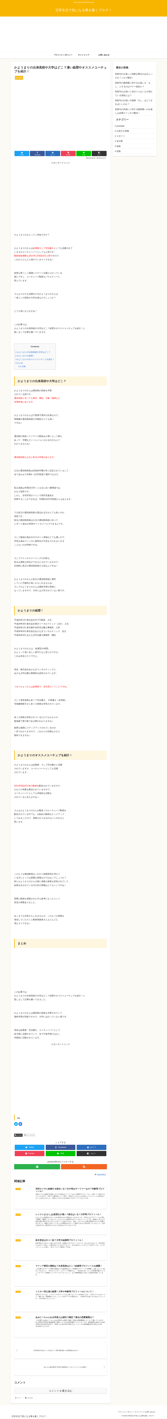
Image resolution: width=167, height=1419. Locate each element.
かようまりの (29, 1135)
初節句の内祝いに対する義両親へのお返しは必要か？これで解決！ (134, 111)
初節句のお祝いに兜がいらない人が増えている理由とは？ (134, 93)
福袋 (118, 146)
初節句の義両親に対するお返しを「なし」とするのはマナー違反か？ (133, 85)
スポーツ (120, 136)
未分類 (119, 141)
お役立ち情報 (122, 131)
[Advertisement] (83, 34)
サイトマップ (137, 1412)
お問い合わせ (149, 1412)
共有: (22, 366)
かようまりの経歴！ (25, 356)
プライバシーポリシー (122, 1412)
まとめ (19, 363)
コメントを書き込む (60, 1391)
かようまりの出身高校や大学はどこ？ (33, 352)
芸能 (118, 151)
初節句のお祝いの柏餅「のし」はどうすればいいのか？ (134, 102)
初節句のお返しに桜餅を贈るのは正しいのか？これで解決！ (134, 76)
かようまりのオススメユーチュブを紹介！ (35, 359)
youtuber (18, 1135)
